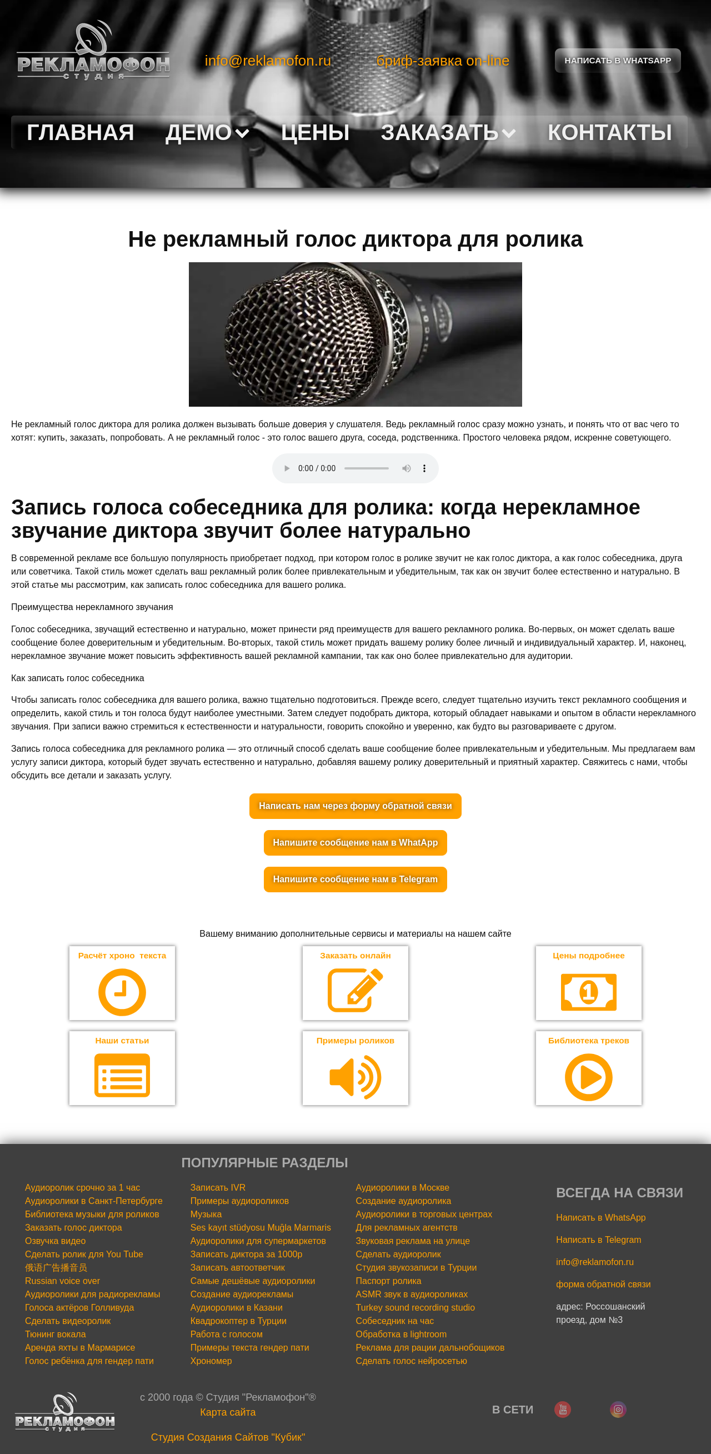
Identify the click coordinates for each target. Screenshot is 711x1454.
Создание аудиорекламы (242, 1295)
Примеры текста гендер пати (250, 1348)
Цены (315, 132)
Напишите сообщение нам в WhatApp (355, 842)
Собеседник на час (395, 1322)
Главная (80, 132)
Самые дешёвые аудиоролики (253, 1282)
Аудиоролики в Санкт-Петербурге (94, 1202)
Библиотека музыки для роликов (92, 1215)
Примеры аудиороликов (240, 1202)
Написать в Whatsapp (618, 60)
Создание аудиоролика (404, 1202)
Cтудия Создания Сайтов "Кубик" (228, 1438)
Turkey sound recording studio (415, 1308)
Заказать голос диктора (73, 1228)
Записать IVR (218, 1188)
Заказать (449, 132)
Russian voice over (62, 1282)
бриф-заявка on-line (443, 60)
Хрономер (211, 1362)
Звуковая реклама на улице (413, 1242)
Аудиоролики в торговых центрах (424, 1215)
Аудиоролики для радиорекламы (92, 1295)
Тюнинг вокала (55, 1335)
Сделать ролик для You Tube (84, 1255)
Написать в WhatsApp (600, 1218)
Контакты (610, 132)
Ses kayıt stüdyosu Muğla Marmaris (261, 1228)
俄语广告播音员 (56, 1268)
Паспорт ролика (389, 1282)
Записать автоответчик (238, 1268)
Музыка (206, 1215)
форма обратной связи (603, 1285)
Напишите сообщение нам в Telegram (355, 879)
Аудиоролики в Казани (237, 1308)
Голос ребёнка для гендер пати (89, 1362)
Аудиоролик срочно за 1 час (82, 1188)
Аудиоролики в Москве (403, 1188)
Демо (208, 132)
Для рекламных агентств (407, 1228)
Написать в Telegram (598, 1241)
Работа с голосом (227, 1335)
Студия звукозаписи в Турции (416, 1268)
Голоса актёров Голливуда (79, 1308)
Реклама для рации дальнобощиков (430, 1348)
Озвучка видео (55, 1242)
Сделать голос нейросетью (411, 1362)
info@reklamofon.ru (268, 60)
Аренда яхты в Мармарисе (80, 1348)
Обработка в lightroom (401, 1335)
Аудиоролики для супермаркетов (258, 1242)
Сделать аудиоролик (398, 1255)
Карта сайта (228, 1413)
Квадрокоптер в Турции (239, 1322)
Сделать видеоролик (68, 1322)
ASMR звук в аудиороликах (412, 1295)
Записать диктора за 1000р (247, 1255)
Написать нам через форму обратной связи (355, 806)
